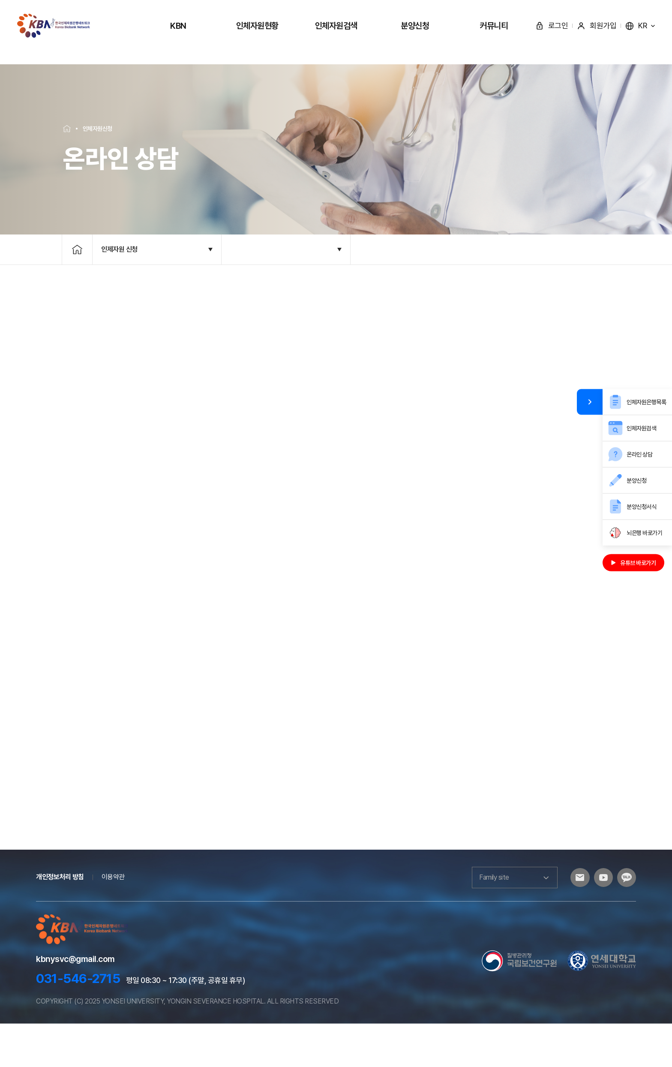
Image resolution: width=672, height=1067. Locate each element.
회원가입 (596, 25)
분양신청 (415, 26)
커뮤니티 (494, 26)
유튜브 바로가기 (633, 562)
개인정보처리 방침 (60, 921)
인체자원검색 (336, 26)
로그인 (551, 25)
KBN (178, 26)
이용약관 (113, 921)
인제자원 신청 (119, 272)
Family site (507, 921)
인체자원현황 (257, 26)
